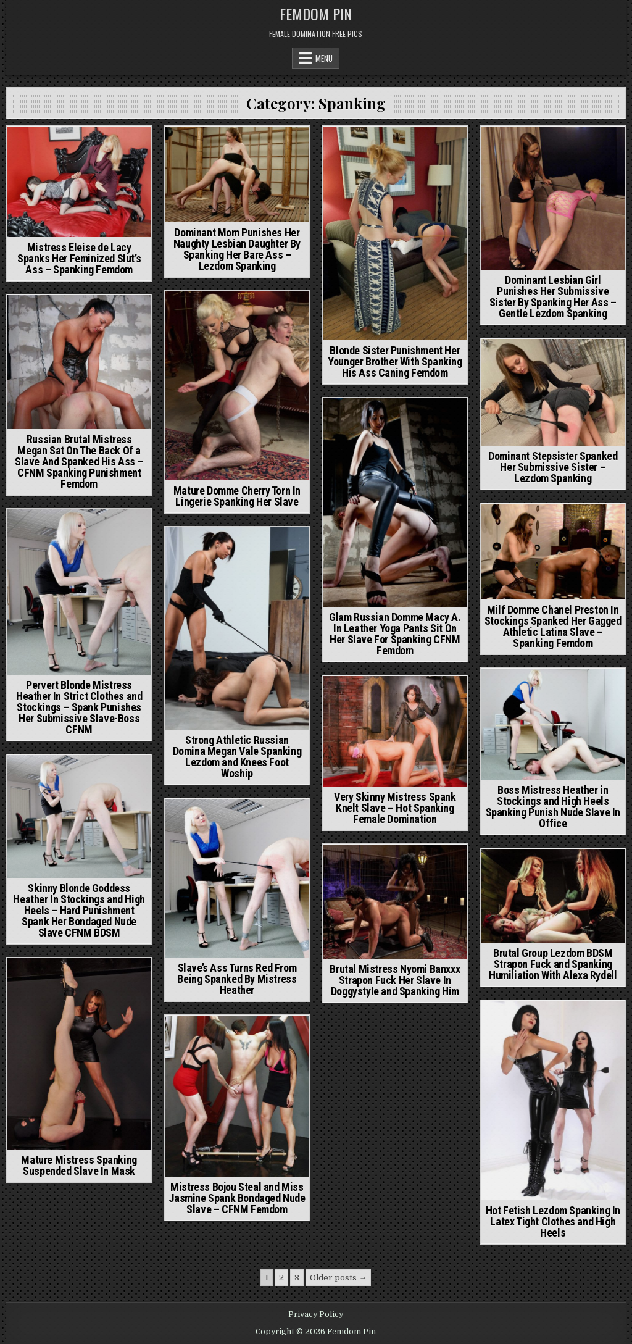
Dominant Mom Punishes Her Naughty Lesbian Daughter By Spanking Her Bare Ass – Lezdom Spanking (237, 249)
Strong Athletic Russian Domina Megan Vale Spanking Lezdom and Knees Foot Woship (237, 756)
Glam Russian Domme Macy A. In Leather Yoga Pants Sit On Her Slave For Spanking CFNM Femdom (395, 634)
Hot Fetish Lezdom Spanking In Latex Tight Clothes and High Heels (553, 1221)
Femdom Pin (316, 13)
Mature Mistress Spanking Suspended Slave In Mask (78, 1165)
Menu (324, 58)
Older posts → (338, 1277)
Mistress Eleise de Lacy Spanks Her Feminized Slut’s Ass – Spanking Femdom (79, 258)
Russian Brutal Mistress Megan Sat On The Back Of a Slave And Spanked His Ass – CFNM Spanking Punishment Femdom (79, 461)
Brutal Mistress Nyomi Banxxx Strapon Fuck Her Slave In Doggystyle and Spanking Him (395, 980)
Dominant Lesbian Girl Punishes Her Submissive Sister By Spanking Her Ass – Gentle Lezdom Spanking (553, 296)
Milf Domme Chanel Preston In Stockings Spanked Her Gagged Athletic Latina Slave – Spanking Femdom (553, 626)
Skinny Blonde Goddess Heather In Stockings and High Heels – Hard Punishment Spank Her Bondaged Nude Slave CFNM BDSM (78, 910)
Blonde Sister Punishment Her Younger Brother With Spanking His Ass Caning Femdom (395, 361)
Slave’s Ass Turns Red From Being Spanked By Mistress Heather (236, 978)
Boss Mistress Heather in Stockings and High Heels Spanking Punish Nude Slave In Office (553, 806)
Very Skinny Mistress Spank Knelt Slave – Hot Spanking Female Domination (395, 807)
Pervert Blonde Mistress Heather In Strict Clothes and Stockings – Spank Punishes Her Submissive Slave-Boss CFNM (79, 707)
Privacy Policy (315, 1314)
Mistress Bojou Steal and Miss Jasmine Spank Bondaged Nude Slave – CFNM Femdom (236, 1198)
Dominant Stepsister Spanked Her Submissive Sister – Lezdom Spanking (552, 467)
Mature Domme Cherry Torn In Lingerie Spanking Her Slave (237, 496)
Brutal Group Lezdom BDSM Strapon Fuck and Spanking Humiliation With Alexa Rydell (553, 964)
